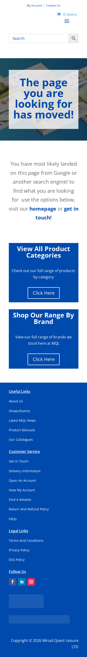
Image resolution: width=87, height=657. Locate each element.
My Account (34, 5)
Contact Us (53, 5)
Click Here (44, 293)
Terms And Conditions (26, 540)
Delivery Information (25, 471)
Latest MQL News (22, 420)
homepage (42, 208)
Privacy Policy (19, 550)
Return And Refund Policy (29, 509)
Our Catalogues (21, 439)
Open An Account (22, 480)
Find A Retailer (20, 499)
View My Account (22, 490)
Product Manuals (22, 430)
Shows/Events (19, 411)
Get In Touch (19, 461)
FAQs (13, 519)
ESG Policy (17, 559)
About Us (16, 401)
